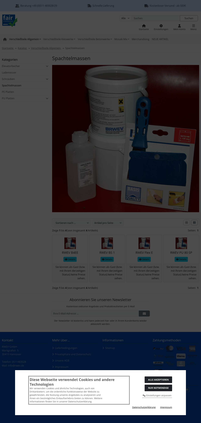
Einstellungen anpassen (157, 395)
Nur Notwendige (158, 387)
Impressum (166, 407)
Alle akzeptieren (158, 379)
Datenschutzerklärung (144, 407)
